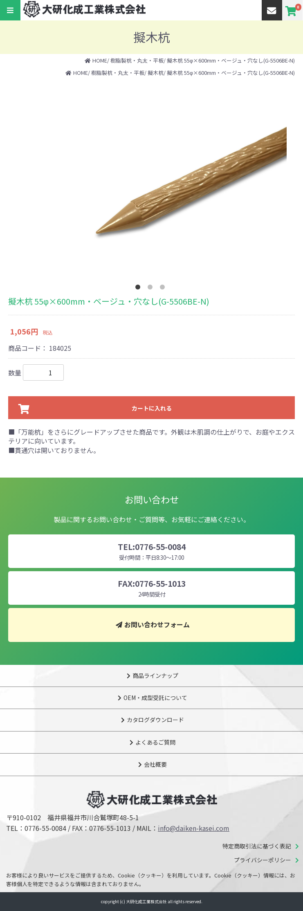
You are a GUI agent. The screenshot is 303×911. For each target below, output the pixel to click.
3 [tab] (164, 289)
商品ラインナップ (155, 675)
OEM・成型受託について (155, 697)
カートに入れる (152, 408)
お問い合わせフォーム (157, 624)
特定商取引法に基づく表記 (256, 846)
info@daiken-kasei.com (193, 828)
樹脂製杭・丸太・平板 (137, 60)
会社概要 (155, 764)
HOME (99, 60)
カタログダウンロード (155, 720)
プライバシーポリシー (262, 860)
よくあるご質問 (155, 742)
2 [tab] (152, 289)
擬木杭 (156, 72)
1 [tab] (139, 289)
